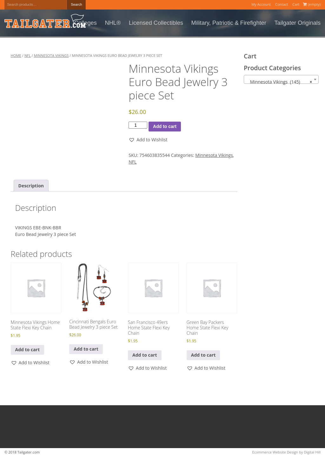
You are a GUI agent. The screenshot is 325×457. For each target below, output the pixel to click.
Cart (295, 4)
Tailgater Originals (297, 23)
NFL (27, 55)
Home (16, 55)
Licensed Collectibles (156, 23)
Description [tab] (31, 186)
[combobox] (281, 79)
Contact (281, 4)
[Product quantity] (138, 125)
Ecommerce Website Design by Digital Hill (286, 452)
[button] (148, 139)
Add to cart (164, 126)
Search (76, 4)
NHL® (113, 23)
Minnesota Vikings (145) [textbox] (279, 81)
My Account (261, 4)
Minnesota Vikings (51, 55)
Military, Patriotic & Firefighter (228, 23)
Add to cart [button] (27, 349)
